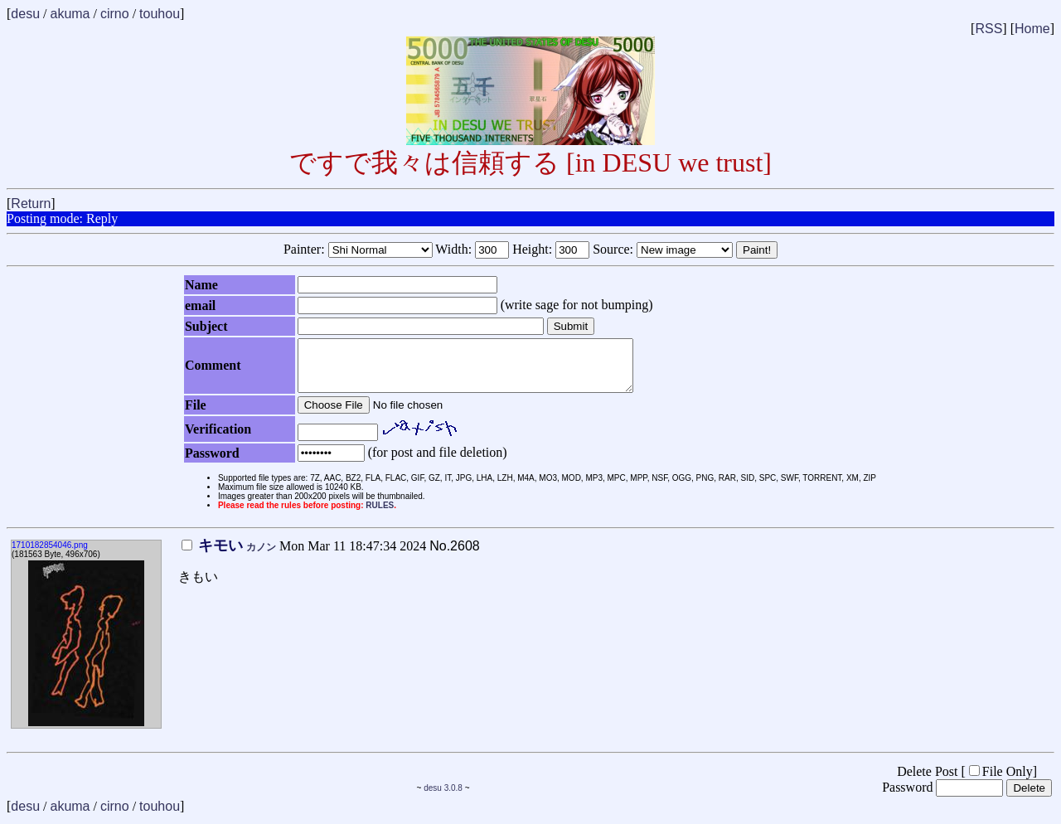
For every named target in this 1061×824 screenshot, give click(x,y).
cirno (114, 14)
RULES (380, 515)
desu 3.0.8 (443, 797)
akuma (70, 14)
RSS (988, 29)
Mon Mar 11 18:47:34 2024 (304, 556)
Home (1032, 29)
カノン (261, 557)
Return (31, 203)
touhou (159, 14)
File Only (1001, 781)
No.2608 (454, 556)
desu (25, 14)
